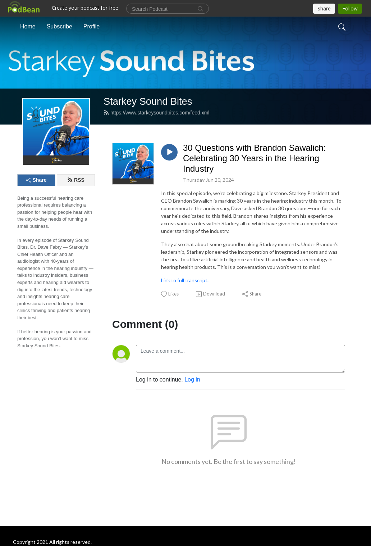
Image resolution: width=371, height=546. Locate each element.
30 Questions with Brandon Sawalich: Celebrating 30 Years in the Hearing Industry (254, 158)
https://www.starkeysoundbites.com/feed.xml (156, 113)
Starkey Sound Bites (148, 101)
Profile (91, 26)
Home (28, 26)
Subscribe (59, 26)
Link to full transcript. (185, 280)
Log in (192, 379)
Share (36, 180)
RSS (75, 180)
